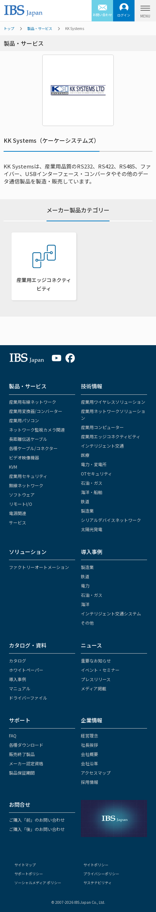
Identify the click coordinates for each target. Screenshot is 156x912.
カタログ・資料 (28, 645)
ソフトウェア (22, 495)
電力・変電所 (94, 464)
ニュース (91, 645)
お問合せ (19, 804)
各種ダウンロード (26, 745)
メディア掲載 (93, 688)
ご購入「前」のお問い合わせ (37, 820)
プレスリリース (96, 679)
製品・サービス (39, 28)
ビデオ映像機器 (24, 457)
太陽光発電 (91, 529)
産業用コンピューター (102, 427)
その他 (87, 623)
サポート (19, 720)
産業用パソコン (24, 420)
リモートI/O (20, 504)
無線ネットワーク (26, 485)
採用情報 (89, 782)
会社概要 (89, 754)
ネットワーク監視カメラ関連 (37, 430)
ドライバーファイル (28, 698)
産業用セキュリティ (28, 476)
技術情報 (91, 386)
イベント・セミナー (100, 670)
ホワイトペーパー (26, 670)
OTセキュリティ (96, 473)
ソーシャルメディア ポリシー (37, 882)
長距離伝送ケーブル (28, 439)
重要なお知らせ (96, 660)
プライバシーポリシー (101, 873)
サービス (17, 522)
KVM (13, 467)
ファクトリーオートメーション (39, 567)
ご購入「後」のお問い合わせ (37, 829)
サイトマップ (25, 864)
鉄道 (85, 501)
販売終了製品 (22, 754)
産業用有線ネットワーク (32, 402)
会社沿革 (89, 763)
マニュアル (19, 688)
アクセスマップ (96, 773)
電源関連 (17, 513)
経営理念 (89, 735)
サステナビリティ (97, 882)
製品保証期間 (22, 773)
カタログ (17, 660)
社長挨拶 (89, 745)
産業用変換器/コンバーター (35, 411)
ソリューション (28, 551)
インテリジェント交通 (102, 446)
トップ (9, 28)
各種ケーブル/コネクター (33, 448)
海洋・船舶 (91, 492)
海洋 (85, 604)
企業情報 (91, 720)
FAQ (12, 735)
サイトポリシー (95, 864)
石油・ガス (91, 483)
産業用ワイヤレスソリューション (113, 402)
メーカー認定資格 (26, 763)
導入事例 (91, 551)
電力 (85, 586)
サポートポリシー (28, 873)
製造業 (87, 511)
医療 (85, 455)
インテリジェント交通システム (111, 613)
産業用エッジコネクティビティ (110, 436)
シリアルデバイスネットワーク (111, 520)
